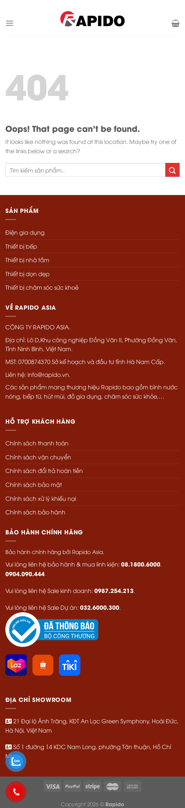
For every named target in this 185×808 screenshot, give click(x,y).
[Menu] (9, 23)
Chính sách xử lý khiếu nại (40, 498)
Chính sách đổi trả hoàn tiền (44, 470)
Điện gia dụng (25, 232)
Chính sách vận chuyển (38, 457)
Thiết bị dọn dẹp (27, 274)
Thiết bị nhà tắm (27, 260)
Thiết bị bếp (21, 246)
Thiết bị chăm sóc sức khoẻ (42, 287)
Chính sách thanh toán (37, 443)
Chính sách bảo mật (33, 484)
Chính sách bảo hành (35, 512)
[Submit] (172, 170)
